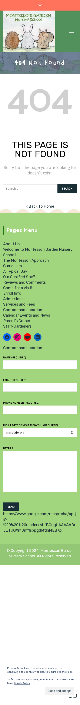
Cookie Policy (22, 683)
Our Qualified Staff (19, 277)
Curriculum (12, 266)
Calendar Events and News (26, 315)
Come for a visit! (17, 288)
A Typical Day (15, 271)
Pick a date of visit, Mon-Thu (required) (40, 429)
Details (40, 472)
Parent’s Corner (16, 320)
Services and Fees (19, 304)
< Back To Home (40, 206)
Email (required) (40, 383)
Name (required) (40, 361)
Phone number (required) (40, 406)
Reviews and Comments (24, 282)
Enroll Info (12, 293)
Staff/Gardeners (17, 326)
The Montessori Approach (26, 260)
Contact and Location (22, 310)
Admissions (13, 299)
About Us (11, 244)
